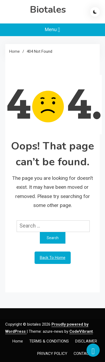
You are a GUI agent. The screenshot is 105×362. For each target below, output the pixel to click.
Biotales (48, 9)
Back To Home (52, 257)
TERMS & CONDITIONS (49, 341)
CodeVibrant (81, 331)
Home (17, 341)
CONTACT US (85, 353)
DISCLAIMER (86, 341)
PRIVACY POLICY (52, 353)
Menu (52, 30)
